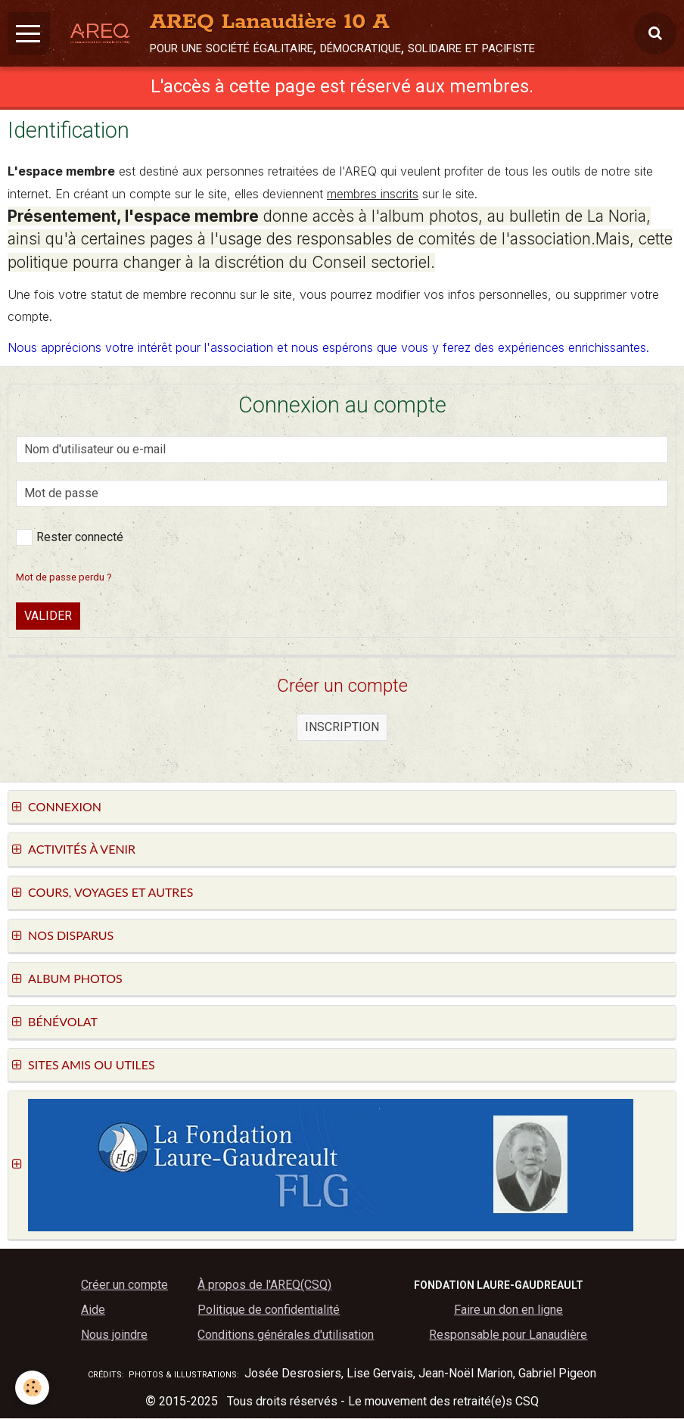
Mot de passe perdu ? (63, 577)
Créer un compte (124, 1285)
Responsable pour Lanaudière (508, 1335)
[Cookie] (32, 1388)
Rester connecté (69, 538)
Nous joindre (114, 1335)
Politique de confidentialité (268, 1310)
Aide (93, 1310)
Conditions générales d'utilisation (285, 1335)
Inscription (342, 727)
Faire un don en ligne (508, 1310)
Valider (48, 616)
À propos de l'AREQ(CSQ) (264, 1285)
